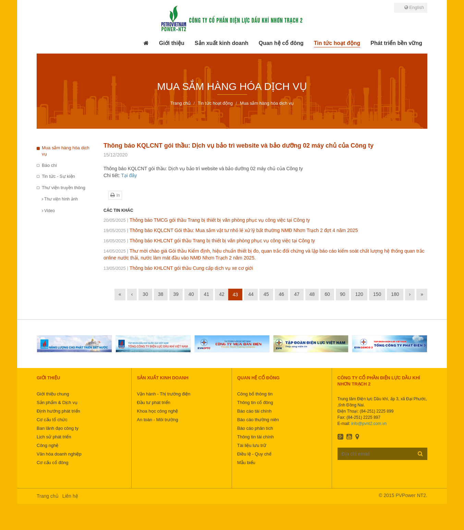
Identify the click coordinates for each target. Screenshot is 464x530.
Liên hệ (70, 496)
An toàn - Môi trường (157, 419)
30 (145, 294)
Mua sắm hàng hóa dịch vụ (65, 151)
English (414, 7)
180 (395, 294)
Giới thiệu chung (53, 393)
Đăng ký (420, 453)
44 (251, 294)
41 (206, 294)
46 (281, 294)
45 (266, 294)
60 (327, 294)
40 (191, 294)
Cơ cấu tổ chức (52, 419)
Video (48, 210)
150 (377, 294)
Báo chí (49, 165)
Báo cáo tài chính (254, 411)
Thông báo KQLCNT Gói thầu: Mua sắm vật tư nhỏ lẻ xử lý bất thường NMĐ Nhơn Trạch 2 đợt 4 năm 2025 (230, 230)
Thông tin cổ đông (255, 402)
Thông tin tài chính (255, 436)
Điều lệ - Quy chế (254, 454)
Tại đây (129, 175)
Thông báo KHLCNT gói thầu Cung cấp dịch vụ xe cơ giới (178, 268)
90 (342, 294)
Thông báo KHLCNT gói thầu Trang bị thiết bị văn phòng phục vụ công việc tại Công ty (209, 240)
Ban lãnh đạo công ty (57, 428)
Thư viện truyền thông (63, 187)
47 (297, 294)
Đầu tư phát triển (153, 402)
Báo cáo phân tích (255, 428)
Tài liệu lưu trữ (251, 445)
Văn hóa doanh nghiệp (59, 454)
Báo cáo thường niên (258, 419)
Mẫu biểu (246, 462)
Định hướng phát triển (58, 411)
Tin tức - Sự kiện (58, 176)
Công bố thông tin (254, 393)
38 (160, 294)
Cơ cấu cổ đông (52, 462)
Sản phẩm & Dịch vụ (57, 402)
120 (359, 294)
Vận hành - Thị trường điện (163, 393)
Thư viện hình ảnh (60, 199)
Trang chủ (48, 496)
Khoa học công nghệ (157, 411)
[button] (172, 43)
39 (176, 294)
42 (221, 294)
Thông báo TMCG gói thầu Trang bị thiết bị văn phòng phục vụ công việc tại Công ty (206, 220)
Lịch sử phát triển (54, 436)
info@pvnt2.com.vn (369, 423)
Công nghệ (47, 445)
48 (312, 294)
